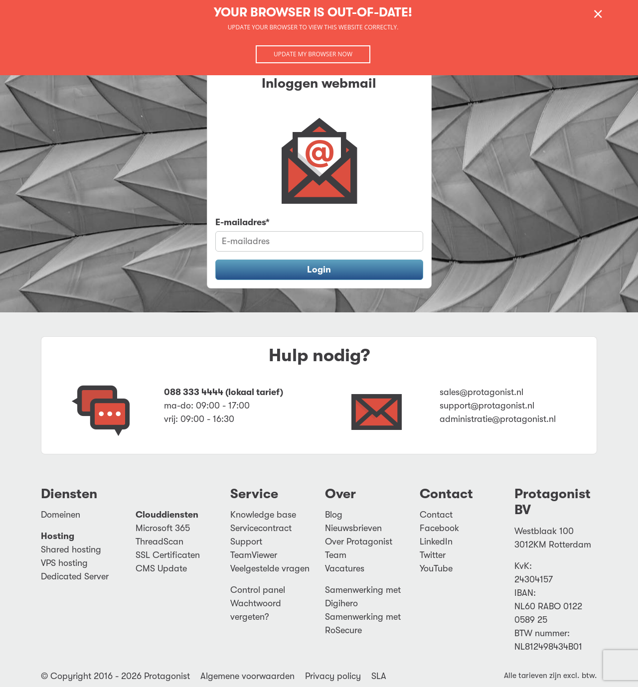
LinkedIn (436, 542)
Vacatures (344, 568)
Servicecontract (261, 528)
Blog (333, 515)
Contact (436, 515)
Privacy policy (333, 676)
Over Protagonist (358, 542)
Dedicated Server (75, 576)
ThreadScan (159, 542)
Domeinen (60, 515)
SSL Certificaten (168, 555)
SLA (378, 676)
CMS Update (161, 568)
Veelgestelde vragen (270, 568)
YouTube (436, 568)
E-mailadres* (242, 222)
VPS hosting (64, 563)
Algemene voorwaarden (247, 676)
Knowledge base (263, 515)
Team (335, 555)
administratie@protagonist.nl (498, 419)
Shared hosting (71, 549)
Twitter (433, 555)
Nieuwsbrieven (353, 528)
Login (319, 270)
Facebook (439, 528)
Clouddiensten (167, 515)
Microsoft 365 (163, 528)
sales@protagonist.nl (481, 392)
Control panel (257, 590)
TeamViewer (253, 555)
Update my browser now (313, 54)
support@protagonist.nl (487, 406)
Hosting (57, 536)
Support (246, 542)
